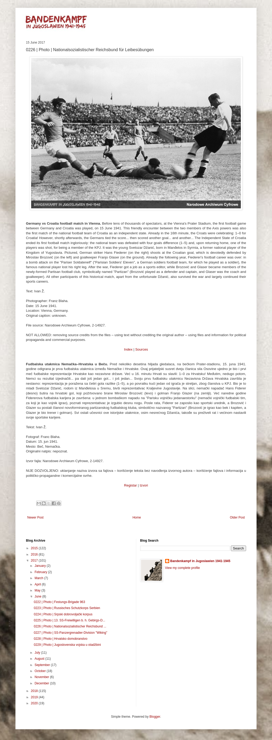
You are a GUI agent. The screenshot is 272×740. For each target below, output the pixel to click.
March (39, 578)
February (41, 572)
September (43, 665)
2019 (35, 697)
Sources (141, 349)
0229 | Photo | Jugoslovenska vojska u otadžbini (67, 645)
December (42, 683)
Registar (130, 485)
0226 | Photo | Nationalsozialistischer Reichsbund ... (70, 626)
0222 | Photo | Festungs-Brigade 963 (59, 602)
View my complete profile (182, 568)
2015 (35, 548)
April (38, 584)
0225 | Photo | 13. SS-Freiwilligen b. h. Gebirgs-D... (69, 620)
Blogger (154, 716)
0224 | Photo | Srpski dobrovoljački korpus (63, 614)
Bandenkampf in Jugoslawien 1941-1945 (200, 561)
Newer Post (35, 517)
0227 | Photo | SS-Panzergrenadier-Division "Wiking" (70, 633)
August (40, 658)
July (38, 652)
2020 (35, 703)
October (41, 671)
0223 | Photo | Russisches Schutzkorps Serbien (67, 608)
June (38, 596)
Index (128, 349)
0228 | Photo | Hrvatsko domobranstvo (60, 639)
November (42, 677)
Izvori (144, 485)
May (38, 590)
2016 (35, 554)
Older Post (237, 517)
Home (137, 517)
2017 (35, 560)
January (41, 566)
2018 (35, 691)
